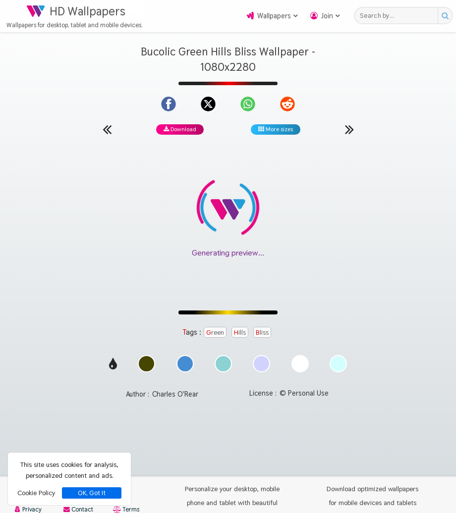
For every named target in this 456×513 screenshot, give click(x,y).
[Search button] (445, 15)
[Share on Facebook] (168, 104)
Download (180, 129)
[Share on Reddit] (287, 104)
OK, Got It (92, 493)
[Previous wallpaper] (107, 129)
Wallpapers (274, 15)
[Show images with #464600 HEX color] (146, 369)
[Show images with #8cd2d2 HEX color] (223, 369)
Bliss (262, 332)
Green (215, 332)
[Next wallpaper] (349, 129)
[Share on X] (208, 104)
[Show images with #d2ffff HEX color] (338, 369)
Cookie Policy (36, 492)
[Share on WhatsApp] (247, 104)
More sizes (275, 129)
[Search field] (399, 15)
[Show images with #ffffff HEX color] (300, 369)
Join (327, 15)
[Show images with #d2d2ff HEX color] (261, 369)
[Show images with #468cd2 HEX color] (185, 369)
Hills (240, 332)
